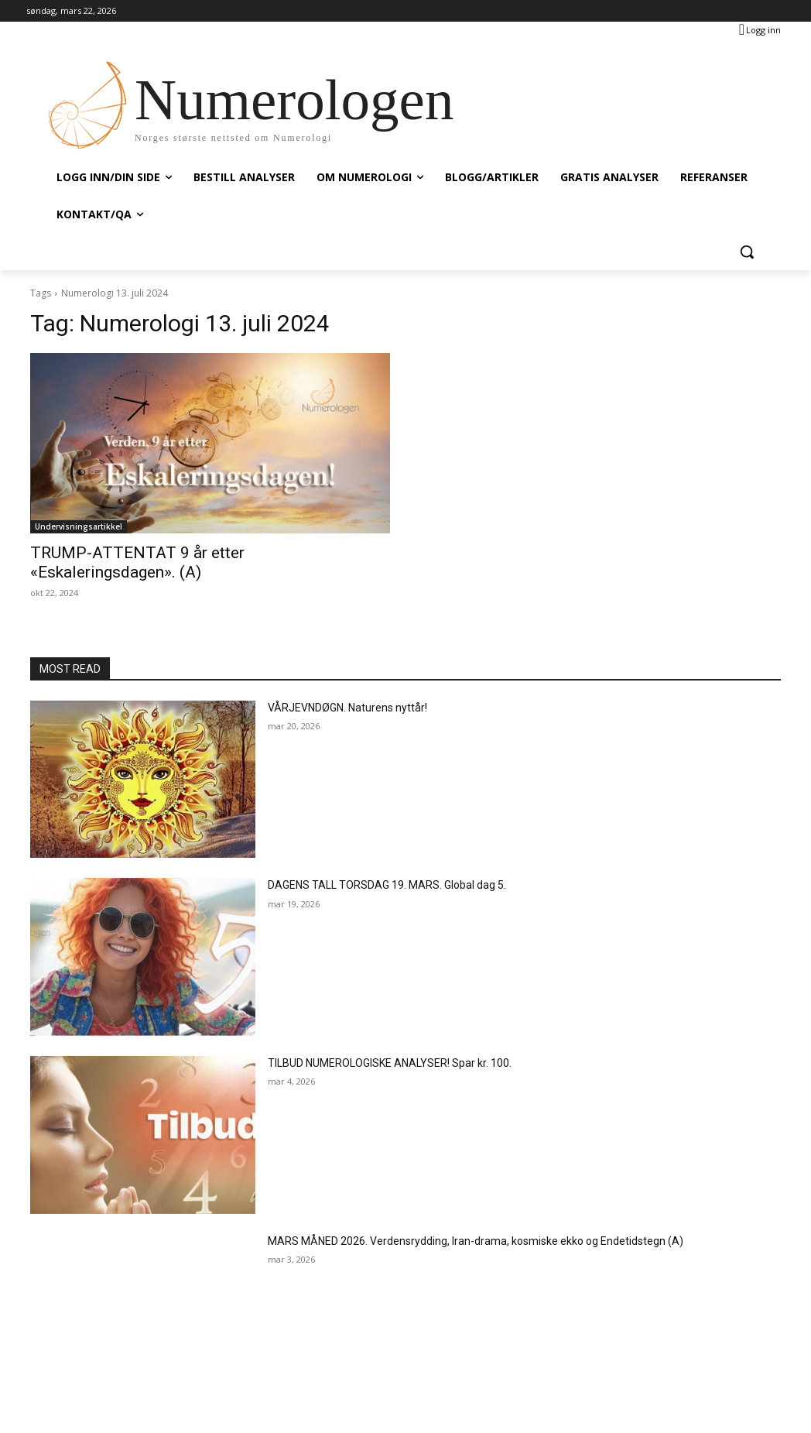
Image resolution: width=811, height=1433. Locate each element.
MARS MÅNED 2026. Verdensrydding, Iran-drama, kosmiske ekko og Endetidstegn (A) (475, 1241)
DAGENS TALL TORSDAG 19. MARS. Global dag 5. (387, 885)
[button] (746, 251)
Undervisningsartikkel (78, 526)
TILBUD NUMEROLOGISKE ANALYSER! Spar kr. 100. (390, 1063)
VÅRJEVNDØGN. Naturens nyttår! (347, 707)
